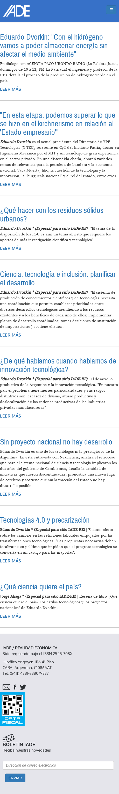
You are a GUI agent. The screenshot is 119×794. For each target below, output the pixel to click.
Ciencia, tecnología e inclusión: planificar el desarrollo (58, 278)
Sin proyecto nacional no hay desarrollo (56, 442)
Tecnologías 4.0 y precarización (45, 520)
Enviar (15, 778)
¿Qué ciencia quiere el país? (41, 587)
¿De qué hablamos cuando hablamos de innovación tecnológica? (58, 365)
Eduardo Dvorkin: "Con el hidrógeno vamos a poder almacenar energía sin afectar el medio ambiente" (54, 45)
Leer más (10, 89)
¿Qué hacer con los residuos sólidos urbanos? (51, 214)
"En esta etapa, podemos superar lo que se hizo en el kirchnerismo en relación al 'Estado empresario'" (57, 123)
